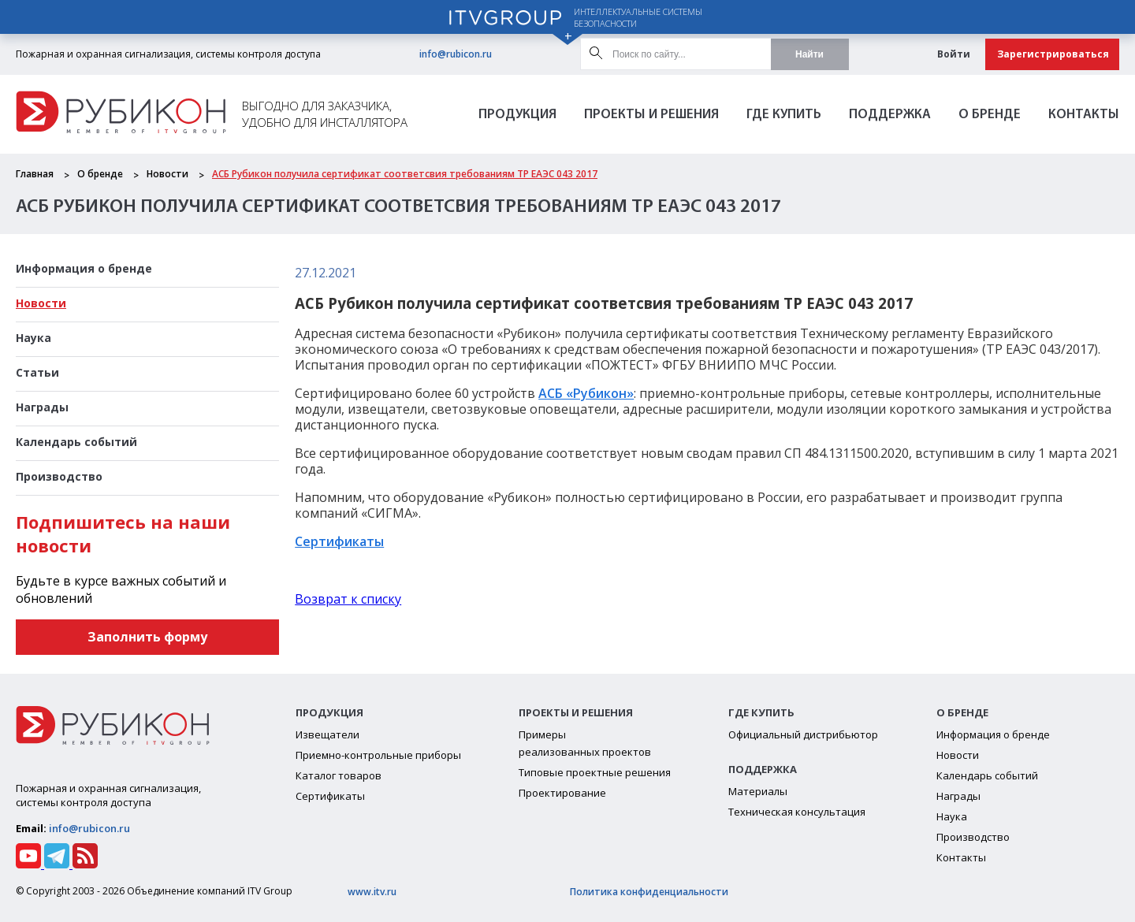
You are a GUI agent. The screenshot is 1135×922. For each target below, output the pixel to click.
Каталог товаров (338, 775)
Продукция (517, 114)
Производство (59, 476)
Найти (809, 54)
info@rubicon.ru (455, 54)
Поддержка (890, 114)
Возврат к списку (348, 599)
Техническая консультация (796, 812)
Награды (42, 407)
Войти (953, 54)
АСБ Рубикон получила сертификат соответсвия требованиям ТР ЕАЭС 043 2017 (404, 173)
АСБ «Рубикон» (586, 393)
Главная (35, 173)
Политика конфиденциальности (649, 891)
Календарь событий (76, 441)
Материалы (757, 791)
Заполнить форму (147, 636)
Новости (167, 173)
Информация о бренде (84, 268)
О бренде (989, 114)
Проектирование (562, 793)
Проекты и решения (651, 114)
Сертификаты (339, 541)
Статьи (37, 372)
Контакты (1083, 114)
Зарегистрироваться (1053, 54)
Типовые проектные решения (595, 772)
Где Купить (783, 114)
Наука (33, 337)
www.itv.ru (372, 891)
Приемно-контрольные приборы (378, 755)
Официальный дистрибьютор (803, 734)
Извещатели (327, 734)
